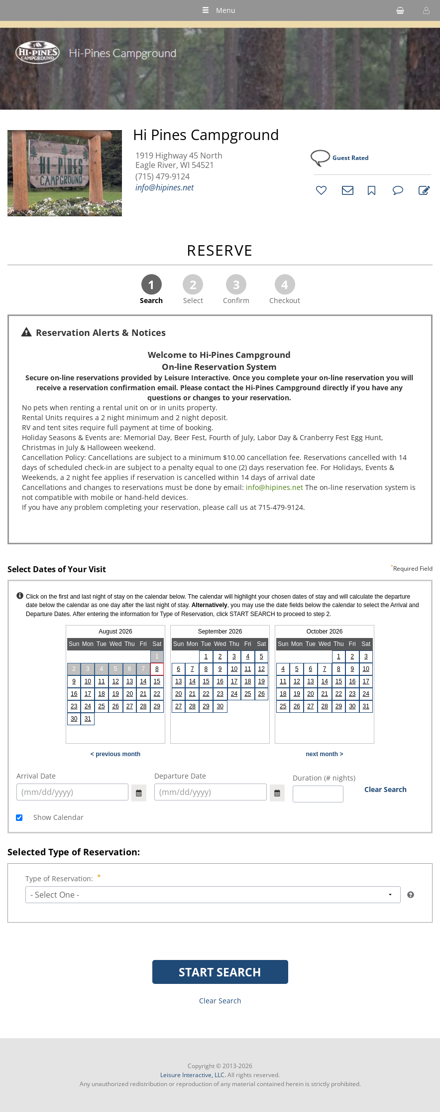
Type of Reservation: (60, 878)
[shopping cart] (400, 10)
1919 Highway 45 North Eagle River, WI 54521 (178, 160)
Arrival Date (36, 776)
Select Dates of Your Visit (220, 569)
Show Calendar (57, 817)
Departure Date (180, 776)
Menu (218, 10)
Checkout (284, 289)
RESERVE (220, 251)
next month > (324, 754)
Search (151, 289)
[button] (425, 10)
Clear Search (385, 789)
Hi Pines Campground (206, 135)
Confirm (236, 289)
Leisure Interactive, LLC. (193, 1075)
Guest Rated (350, 158)
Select (193, 289)
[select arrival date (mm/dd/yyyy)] (72, 792)
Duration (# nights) (324, 778)
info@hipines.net (164, 187)
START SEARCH (220, 972)
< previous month (115, 754)
